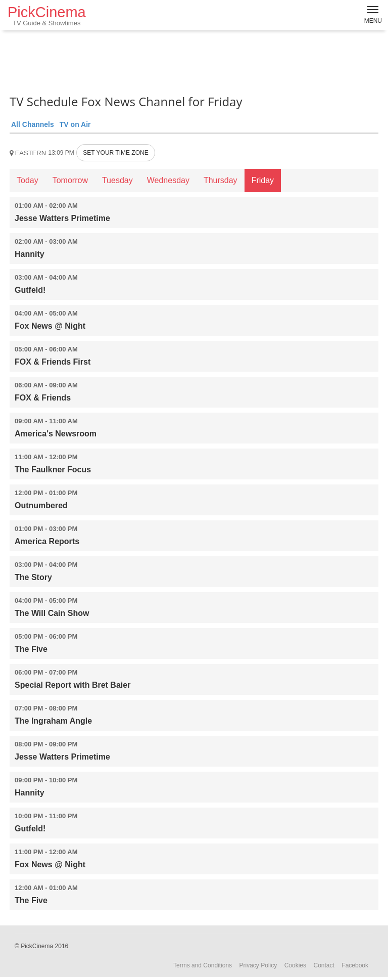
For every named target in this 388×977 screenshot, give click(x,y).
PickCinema (47, 15)
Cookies (295, 965)
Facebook (355, 965)
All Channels (32, 124)
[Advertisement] (194, 60)
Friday (263, 180)
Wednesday (168, 180)
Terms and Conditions (202, 965)
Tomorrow (70, 180)
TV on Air (75, 124)
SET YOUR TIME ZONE (115, 152)
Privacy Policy (258, 965)
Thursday (220, 180)
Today (27, 180)
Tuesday (117, 180)
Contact (323, 965)
